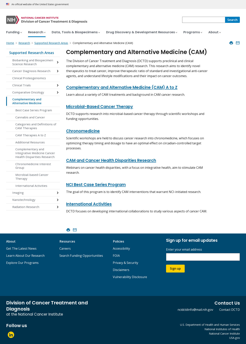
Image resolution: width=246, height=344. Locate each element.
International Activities (31, 186)
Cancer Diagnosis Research (31, 71)
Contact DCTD (229, 309)
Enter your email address (184, 250)
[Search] (232, 20)
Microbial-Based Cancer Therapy (99, 106)
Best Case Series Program (33, 110)
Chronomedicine (83, 131)
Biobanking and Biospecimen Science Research (32, 62)
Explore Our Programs (22, 263)
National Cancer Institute (224, 333)
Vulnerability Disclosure (130, 277)
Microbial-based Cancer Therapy (31, 176)
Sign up (175, 268)
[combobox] (203, 20)
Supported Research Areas (31, 52)
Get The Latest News (21, 248)
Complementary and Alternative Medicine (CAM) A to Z (121, 87)
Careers (65, 248)
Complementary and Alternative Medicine (27, 101)
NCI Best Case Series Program (96, 184)
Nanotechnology (23, 200)
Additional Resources (30, 142)
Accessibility (121, 248)
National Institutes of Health (222, 329)
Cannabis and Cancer (30, 117)
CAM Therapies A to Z (30, 135)
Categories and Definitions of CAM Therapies (35, 126)
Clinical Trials (21, 85)
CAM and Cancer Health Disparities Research (111, 160)
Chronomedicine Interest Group (33, 166)
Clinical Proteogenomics (29, 78)
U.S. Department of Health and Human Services (210, 325)
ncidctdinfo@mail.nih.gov (195, 309)
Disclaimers (121, 270)
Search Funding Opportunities (81, 255)
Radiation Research (25, 207)
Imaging (18, 192)
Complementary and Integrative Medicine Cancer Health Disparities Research (35, 153)
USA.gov (234, 338)
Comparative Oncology (28, 92)
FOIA (116, 255)
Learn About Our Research (25, 255)
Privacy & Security (125, 263)
